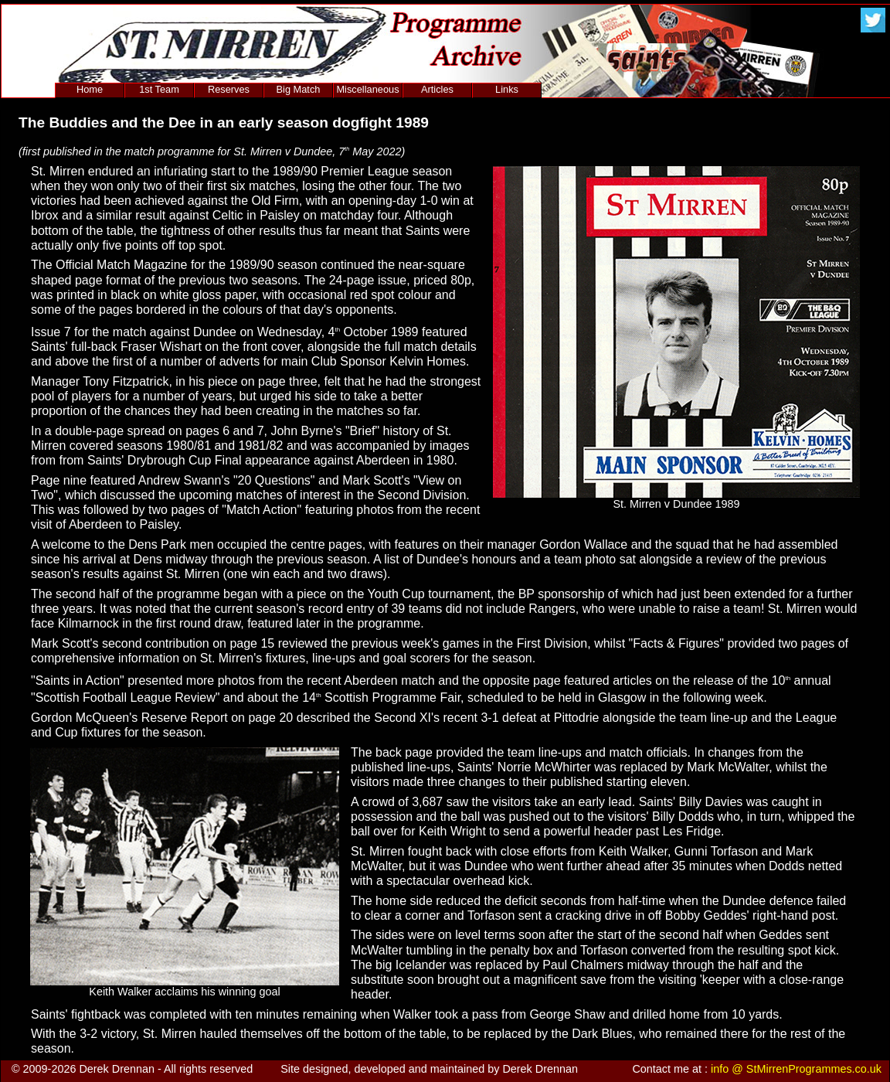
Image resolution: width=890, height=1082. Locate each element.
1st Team (159, 89)
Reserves (229, 89)
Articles (437, 89)
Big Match (299, 89)
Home (89, 89)
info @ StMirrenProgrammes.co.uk (796, 1069)
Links (506, 89)
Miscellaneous (367, 89)
